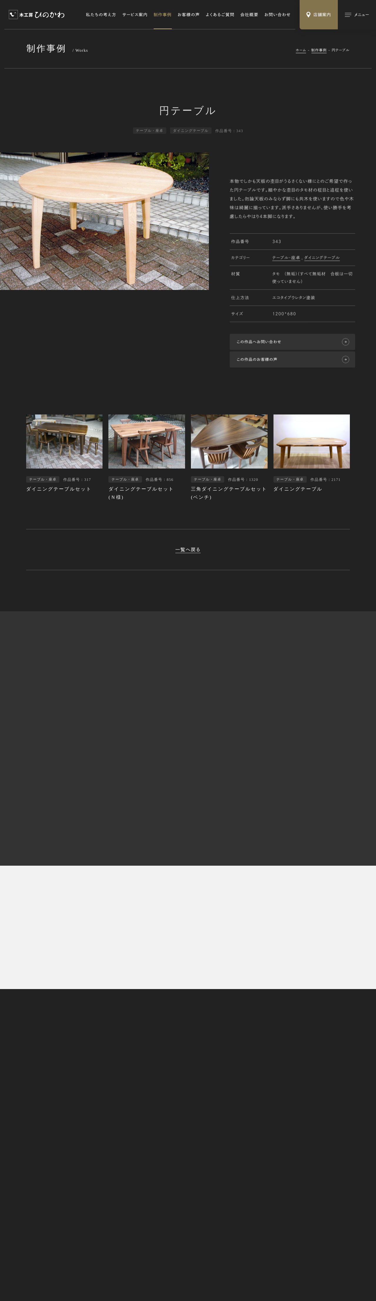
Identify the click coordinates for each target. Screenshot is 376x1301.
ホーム (301, 50)
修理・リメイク (253, 1148)
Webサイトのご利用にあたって (108, 1276)
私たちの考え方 (101, 15)
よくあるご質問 (220, 15)
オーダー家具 (253, 1139)
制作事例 (163, 15)
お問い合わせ (277, 15)
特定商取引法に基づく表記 (51, 1276)
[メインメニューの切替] (357, 14)
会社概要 (249, 15)
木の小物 (250, 1158)
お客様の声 (189, 15)
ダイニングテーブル (322, 258)
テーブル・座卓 (286, 258)
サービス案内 (135, 15)
